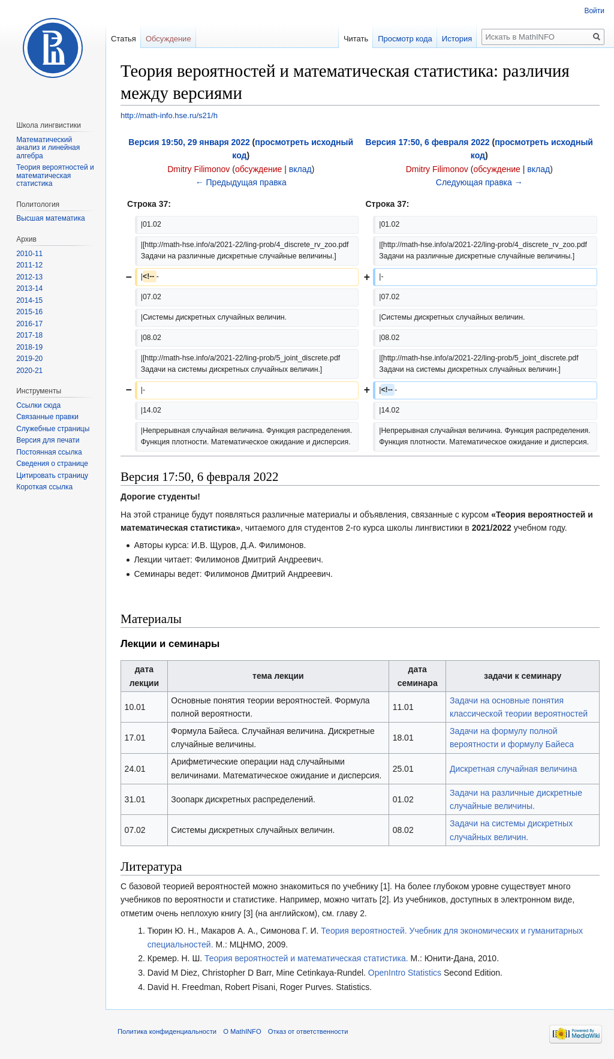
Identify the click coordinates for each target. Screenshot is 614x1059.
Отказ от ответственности (308, 1031)
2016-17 (29, 324)
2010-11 (29, 253)
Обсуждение (168, 38)
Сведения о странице (52, 463)
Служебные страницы (52, 429)
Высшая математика (50, 218)
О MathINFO (242, 1031)
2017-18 (29, 335)
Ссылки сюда (38, 405)
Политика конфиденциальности (167, 1031)
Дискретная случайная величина (513, 769)
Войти (594, 11)
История (457, 38)
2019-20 (29, 358)
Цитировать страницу (52, 475)
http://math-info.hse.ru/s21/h (169, 115)
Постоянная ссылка (49, 452)
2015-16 (29, 312)
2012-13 (29, 277)
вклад (300, 169)
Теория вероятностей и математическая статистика (55, 175)
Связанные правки (47, 417)
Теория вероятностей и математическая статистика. (306, 958)
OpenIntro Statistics (404, 972)
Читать (356, 38)
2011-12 (29, 265)
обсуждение (258, 169)
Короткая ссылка (44, 487)
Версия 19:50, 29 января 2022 (188, 142)
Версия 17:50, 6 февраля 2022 (428, 142)
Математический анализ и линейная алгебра (48, 148)
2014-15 (29, 300)
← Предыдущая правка (241, 182)
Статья (123, 38)
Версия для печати (47, 440)
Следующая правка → (479, 182)
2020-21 (29, 370)
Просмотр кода (405, 38)
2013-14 (29, 288)
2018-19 (29, 347)
